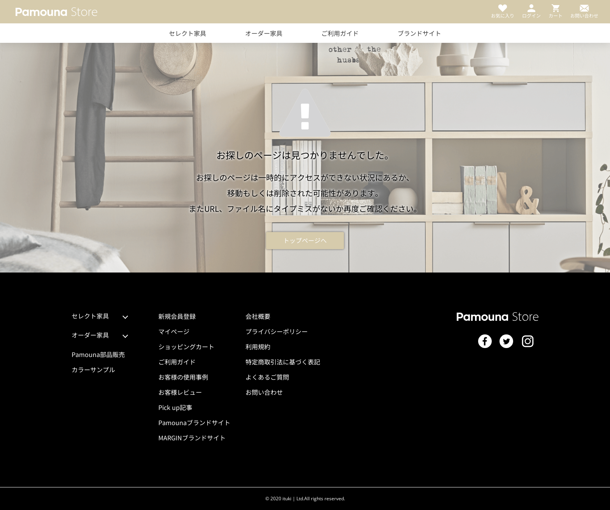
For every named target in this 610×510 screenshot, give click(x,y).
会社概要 (257, 316)
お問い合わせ (264, 392)
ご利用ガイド (340, 33)
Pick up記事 (175, 407)
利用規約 (257, 346)
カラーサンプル (93, 369)
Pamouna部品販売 (98, 354)
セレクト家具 (187, 33)
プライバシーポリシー (276, 331)
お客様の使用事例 (183, 377)
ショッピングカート (186, 346)
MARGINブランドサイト (192, 437)
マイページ (173, 331)
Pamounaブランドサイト (194, 422)
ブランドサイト (419, 33)
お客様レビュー (180, 392)
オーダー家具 (263, 33)
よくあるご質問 (267, 377)
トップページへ (305, 240)
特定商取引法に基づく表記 (282, 361)
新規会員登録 (177, 316)
